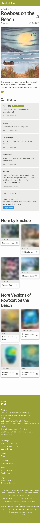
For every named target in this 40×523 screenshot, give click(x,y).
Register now (8, 207)
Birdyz (5, 123)
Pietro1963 (7, 106)
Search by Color (7, 449)
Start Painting (7, 463)
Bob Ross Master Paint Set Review (15, 421)
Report (5, 115)
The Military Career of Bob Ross (14, 429)
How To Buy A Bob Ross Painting (15, 413)
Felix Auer (18, 515)
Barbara (6, 172)
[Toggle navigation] (35, 3)
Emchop (4, 23)
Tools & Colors (7, 471)
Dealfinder (5, 473)
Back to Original (9, 9)
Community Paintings (10, 446)
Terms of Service (8, 483)
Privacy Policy (7, 480)
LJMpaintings (8, 138)
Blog (3, 456)
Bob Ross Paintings (9, 444)
